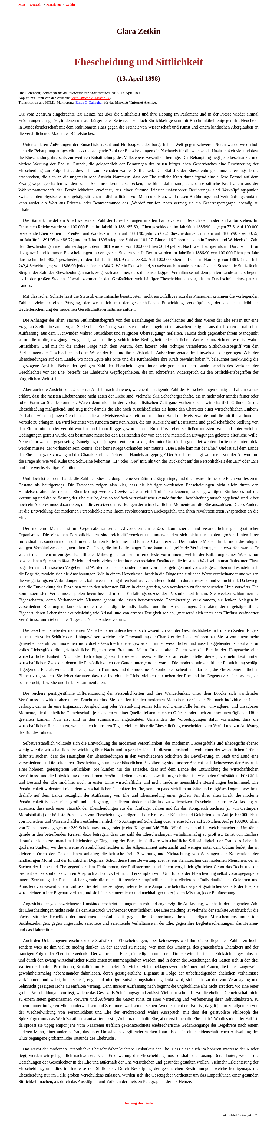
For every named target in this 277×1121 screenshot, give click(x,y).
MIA (21, 5)
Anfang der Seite (138, 1103)
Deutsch (35, 5)
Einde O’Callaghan (89, 102)
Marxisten (54, 5)
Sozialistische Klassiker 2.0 (90, 98)
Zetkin (70, 5)
